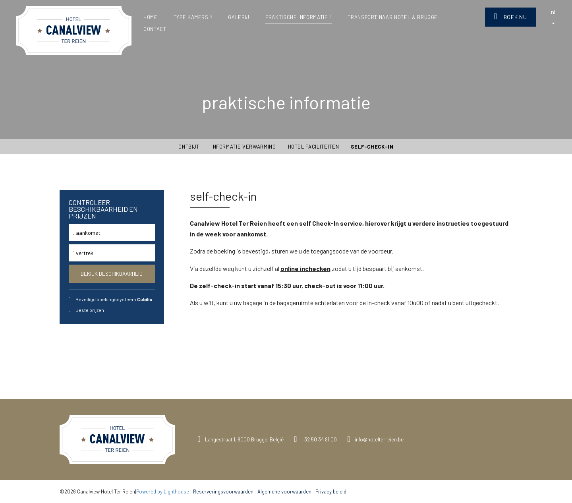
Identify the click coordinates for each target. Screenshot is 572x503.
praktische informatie (298, 17)
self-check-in (372, 146)
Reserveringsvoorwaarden (223, 491)
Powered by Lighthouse (162, 491)
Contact (154, 29)
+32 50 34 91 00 (319, 439)
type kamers (193, 17)
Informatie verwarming (243, 146)
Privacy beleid (330, 491)
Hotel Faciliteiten (313, 146)
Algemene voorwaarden (284, 491)
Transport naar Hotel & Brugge (393, 17)
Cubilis (144, 299)
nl (553, 16)
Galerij (238, 17)
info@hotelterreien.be (379, 439)
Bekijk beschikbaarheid (112, 273)
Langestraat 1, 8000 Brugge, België (244, 439)
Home (150, 17)
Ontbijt (188, 146)
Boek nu (510, 16)
